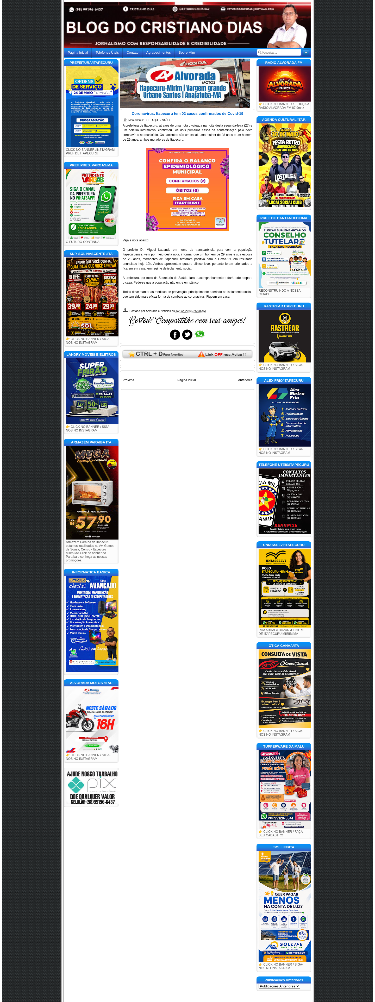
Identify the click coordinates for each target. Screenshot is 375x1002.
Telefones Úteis (107, 52)
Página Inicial (78, 52)
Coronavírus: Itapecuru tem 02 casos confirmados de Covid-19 (187, 113)
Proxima (128, 380)
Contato (133, 52)
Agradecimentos (158, 52)
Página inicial (186, 380)
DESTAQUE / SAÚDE (158, 120)
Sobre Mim (187, 52)
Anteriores (245, 380)
